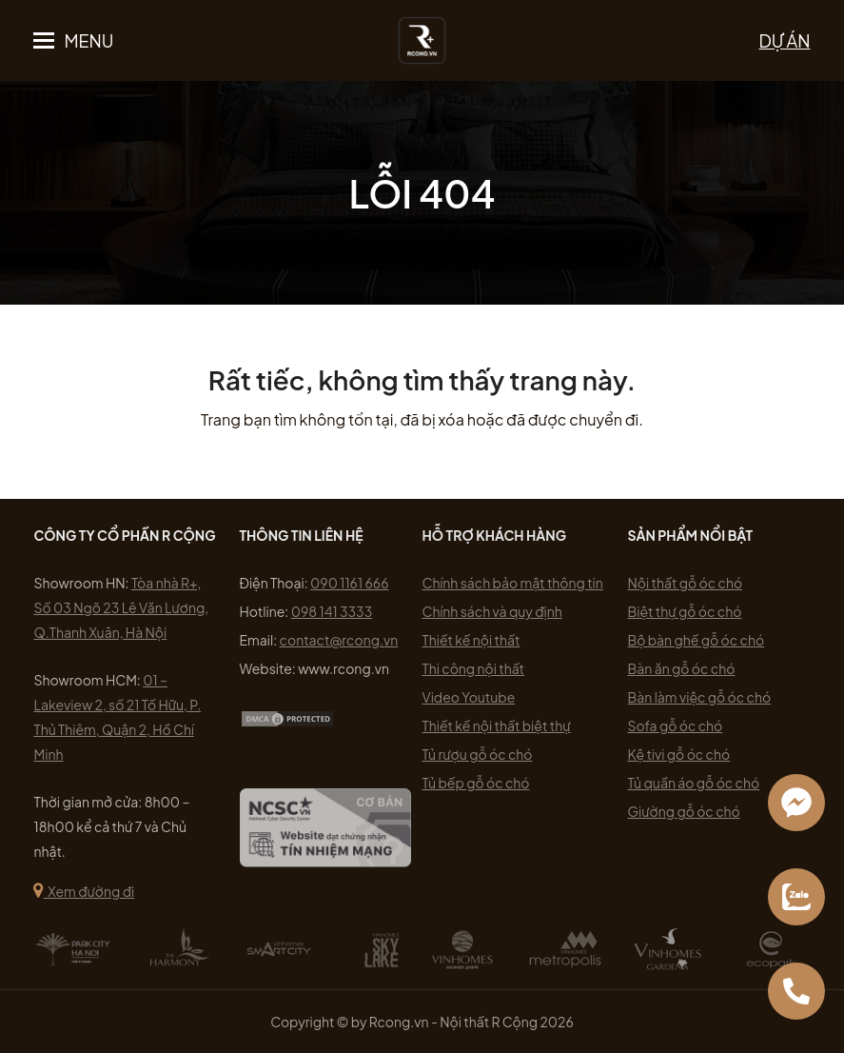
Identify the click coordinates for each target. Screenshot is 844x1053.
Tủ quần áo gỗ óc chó (694, 782)
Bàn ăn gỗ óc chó (682, 668)
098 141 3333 (331, 611)
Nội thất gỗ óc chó (685, 582)
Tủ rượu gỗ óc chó (477, 754)
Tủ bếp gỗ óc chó (476, 782)
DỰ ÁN (785, 40)
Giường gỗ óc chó (684, 811)
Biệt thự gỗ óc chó (685, 611)
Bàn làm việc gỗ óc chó (700, 696)
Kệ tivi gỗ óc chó (679, 754)
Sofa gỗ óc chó (675, 725)
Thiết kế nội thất (471, 639)
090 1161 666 (349, 582)
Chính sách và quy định (492, 611)
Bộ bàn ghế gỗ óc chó (696, 639)
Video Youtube (469, 696)
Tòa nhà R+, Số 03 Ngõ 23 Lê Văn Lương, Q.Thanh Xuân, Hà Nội (120, 607)
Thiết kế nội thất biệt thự (496, 725)
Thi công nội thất (473, 668)
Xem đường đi (83, 891)
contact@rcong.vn (339, 639)
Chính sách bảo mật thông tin (512, 582)
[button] (73, 41)
